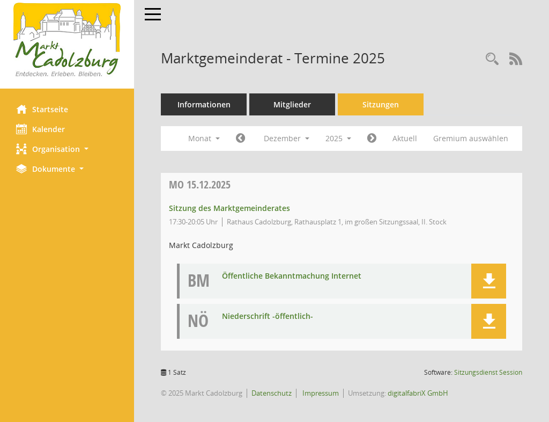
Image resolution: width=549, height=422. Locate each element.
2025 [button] (338, 138)
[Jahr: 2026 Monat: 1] (371, 138)
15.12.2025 (200, 184)
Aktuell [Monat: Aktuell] (404, 138)
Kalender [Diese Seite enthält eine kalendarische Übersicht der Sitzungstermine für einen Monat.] (40, 128)
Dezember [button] (286, 138)
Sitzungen (380, 104)
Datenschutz (271, 393)
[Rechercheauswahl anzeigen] (492, 59)
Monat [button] (204, 138)
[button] (67, 149)
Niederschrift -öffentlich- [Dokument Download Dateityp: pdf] (267, 316)
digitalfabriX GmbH (418, 393)
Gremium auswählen (470, 138)
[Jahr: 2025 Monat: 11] (240, 138)
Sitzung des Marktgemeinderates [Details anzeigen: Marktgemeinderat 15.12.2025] (229, 208)
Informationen (204, 104)
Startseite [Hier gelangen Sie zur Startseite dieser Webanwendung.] (42, 109)
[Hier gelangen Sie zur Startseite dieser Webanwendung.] (67, 40)
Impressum (320, 393)
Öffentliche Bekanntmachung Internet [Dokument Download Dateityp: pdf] (291, 276)
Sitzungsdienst (488, 372)
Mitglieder (292, 104)
